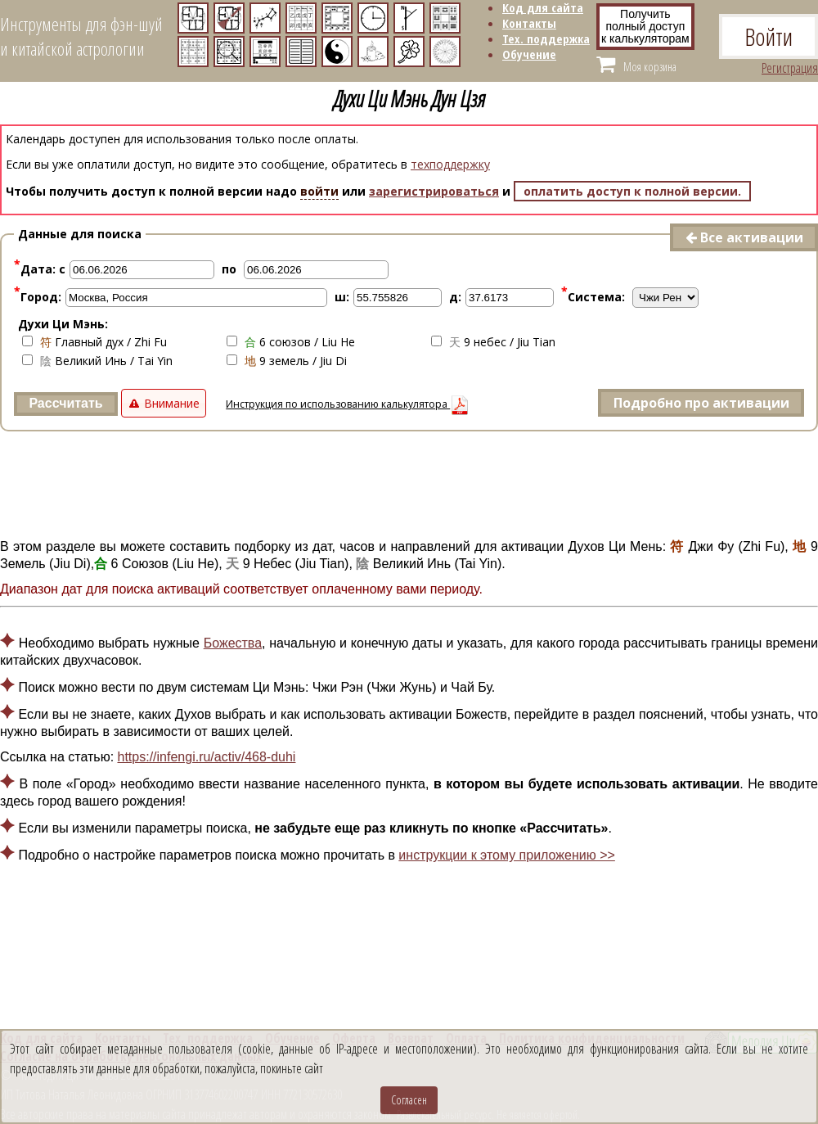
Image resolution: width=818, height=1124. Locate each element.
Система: (593, 297)
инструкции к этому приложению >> (506, 855)
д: (455, 297)
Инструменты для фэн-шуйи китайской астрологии (81, 36)
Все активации (744, 237)
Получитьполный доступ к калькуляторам (645, 26)
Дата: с (39, 269)
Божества (233, 643)
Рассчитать (65, 403)
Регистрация (790, 68)
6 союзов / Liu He (291, 342)
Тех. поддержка (546, 38)
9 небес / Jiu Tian (493, 342)
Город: (37, 297)
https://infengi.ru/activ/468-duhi (207, 757)
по (229, 269)
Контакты (529, 23)
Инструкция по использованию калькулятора (348, 404)
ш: (342, 297)
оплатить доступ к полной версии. (632, 191)
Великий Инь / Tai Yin (97, 360)
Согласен (409, 1100)
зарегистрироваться (434, 191)
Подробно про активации (701, 403)
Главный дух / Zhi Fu (94, 342)
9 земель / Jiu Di (287, 360)
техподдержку (450, 164)
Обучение (529, 54)
